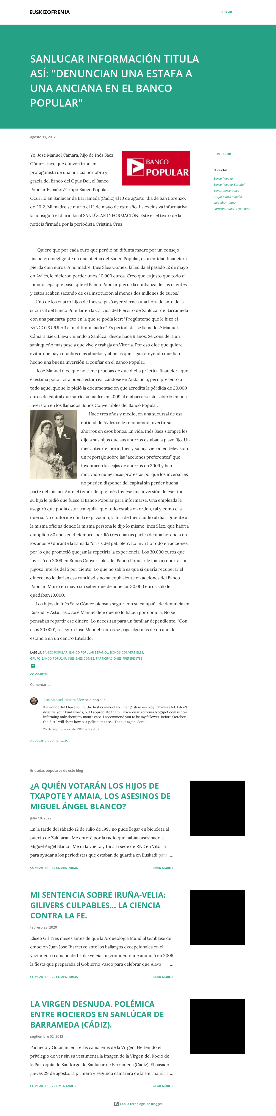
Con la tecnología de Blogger (138, 1104)
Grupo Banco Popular (227, 197)
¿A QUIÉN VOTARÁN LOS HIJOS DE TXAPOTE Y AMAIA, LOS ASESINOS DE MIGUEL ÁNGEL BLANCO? (100, 796)
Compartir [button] (222, 154)
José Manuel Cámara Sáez (63, 700)
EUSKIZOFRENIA (49, 12)
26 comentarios (65, 977)
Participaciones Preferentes (231, 209)
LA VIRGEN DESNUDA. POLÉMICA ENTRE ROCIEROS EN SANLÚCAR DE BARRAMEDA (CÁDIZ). (97, 1014)
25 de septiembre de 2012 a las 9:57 (71, 729)
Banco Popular (223, 178)
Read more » (163, 868)
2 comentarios (64, 1086)
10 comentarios (65, 868)
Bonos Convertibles (226, 191)
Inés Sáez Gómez (224, 203)
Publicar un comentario (49, 740)
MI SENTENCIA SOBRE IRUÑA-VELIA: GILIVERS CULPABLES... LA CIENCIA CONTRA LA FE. (98, 905)
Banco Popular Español (229, 184)
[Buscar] (226, 12)
